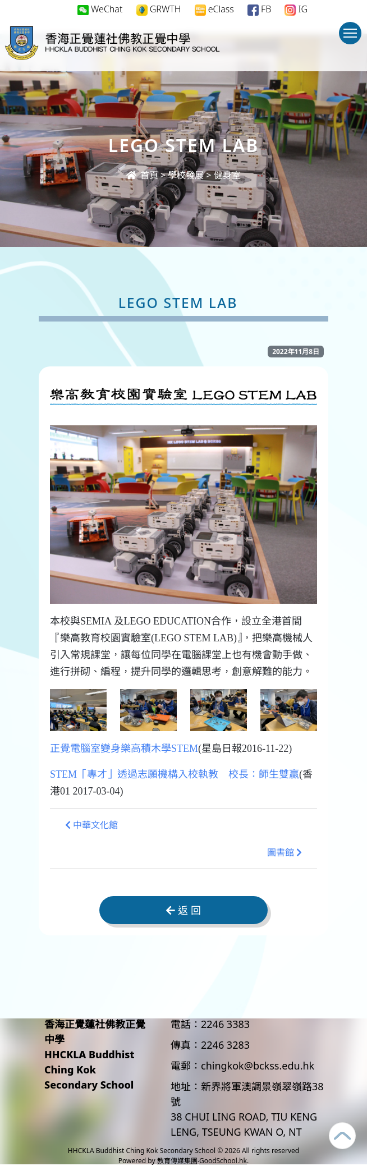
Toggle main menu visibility (352, 38)
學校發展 (186, 175)
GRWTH (158, 9)
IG (296, 9)
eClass (214, 9)
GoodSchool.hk (223, 1160)
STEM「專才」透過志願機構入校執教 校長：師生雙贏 (174, 774)
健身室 (227, 175)
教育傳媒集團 (177, 1160)
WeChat (100, 9)
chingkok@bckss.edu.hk (257, 1065)
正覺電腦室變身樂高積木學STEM (124, 748)
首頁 (142, 175)
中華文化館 (91, 825)
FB (259, 9)
